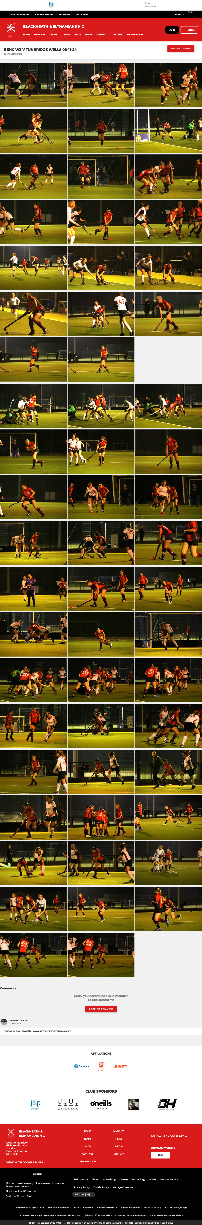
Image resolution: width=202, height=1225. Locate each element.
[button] (26, 35)
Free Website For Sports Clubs (29, 1207)
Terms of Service (169, 1179)
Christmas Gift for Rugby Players (130, 1215)
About (95, 1179)
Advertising (109, 1179)
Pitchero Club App (152, 1207)
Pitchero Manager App (176, 1207)
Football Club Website (58, 1207)
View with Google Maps (24, 1162)
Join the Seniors (19, 14)
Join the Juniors (44, 14)
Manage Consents (123, 1187)
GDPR (152, 1179)
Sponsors (64, 14)
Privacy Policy (82, 1187)
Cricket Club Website (83, 1207)
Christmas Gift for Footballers (98, 1215)
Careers (123, 1179)
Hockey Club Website (106, 1207)
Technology (138, 1179)
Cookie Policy (101, 1187)
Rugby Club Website (130, 1207)
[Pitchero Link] (192, 16)
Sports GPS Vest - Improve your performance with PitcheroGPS (50, 1215)
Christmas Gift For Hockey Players (166, 1215)
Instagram (82, 14)
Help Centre (81, 1179)
